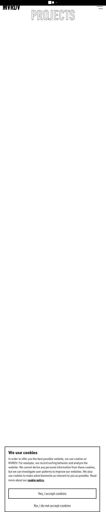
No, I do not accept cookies (52, 506)
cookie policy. (36, 480)
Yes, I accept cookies (52, 494)
